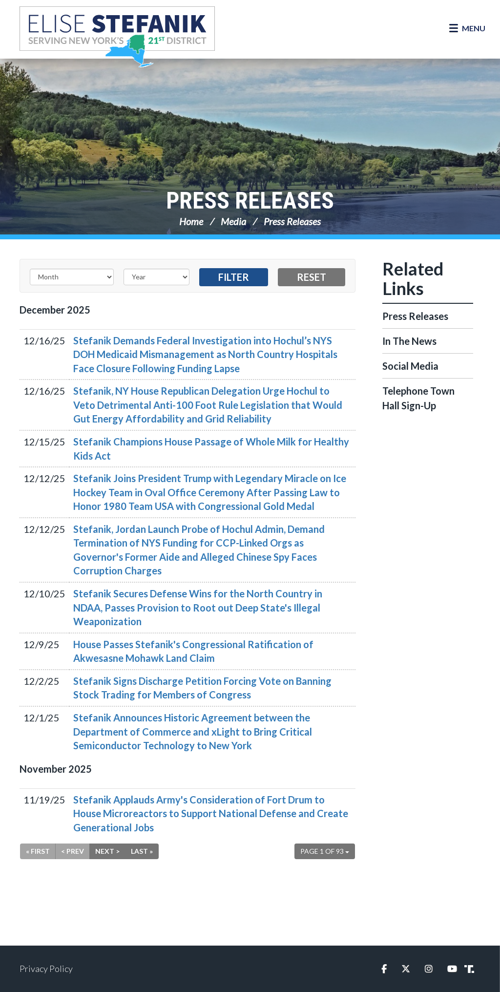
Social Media (410, 366)
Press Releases (250, 200)
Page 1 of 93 (324, 851)
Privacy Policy (46, 968)
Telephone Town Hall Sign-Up (418, 398)
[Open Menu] (467, 28)
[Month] (72, 277)
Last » (142, 851)
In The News (409, 341)
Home (191, 221)
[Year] (156, 277)
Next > (107, 851)
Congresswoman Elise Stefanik (117, 36)
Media (233, 221)
